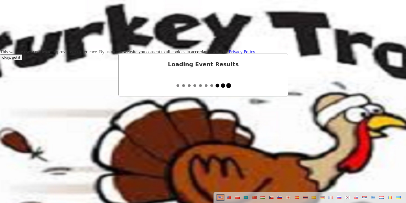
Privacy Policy (242, 51)
